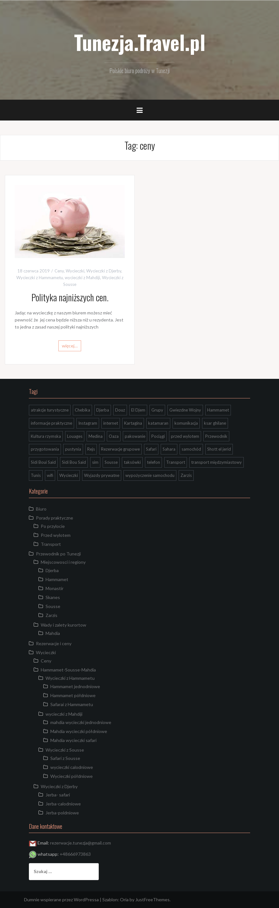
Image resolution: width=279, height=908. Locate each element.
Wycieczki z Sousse (65, 750)
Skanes (53, 597)
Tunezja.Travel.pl (139, 42)
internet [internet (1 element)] (110, 423)
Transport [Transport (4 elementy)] (175, 462)
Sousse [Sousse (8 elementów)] (111, 462)
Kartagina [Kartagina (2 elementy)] (133, 423)
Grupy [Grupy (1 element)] (157, 409)
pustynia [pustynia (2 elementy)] (73, 449)
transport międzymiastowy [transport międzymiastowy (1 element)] (216, 462)
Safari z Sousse (65, 758)
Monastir (54, 588)
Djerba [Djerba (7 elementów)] (102, 409)
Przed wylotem (56, 535)
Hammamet (57, 579)
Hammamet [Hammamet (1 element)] (218, 409)
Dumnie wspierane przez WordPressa (61, 899)
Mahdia (53, 633)
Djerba (52, 570)
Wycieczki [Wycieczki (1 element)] (68, 475)
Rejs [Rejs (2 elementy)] (91, 449)
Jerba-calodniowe (63, 803)
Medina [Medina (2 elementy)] (96, 436)
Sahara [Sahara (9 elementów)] (169, 449)
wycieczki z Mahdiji (82, 277)
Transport (51, 544)
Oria (124, 899)
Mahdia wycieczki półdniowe (78, 731)
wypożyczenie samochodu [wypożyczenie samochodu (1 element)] (149, 475)
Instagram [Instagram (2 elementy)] (87, 423)
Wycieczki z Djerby (103, 270)
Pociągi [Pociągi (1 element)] (158, 436)
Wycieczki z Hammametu (39, 277)
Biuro (41, 509)
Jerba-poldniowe (62, 812)
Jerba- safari (58, 794)
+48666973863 (75, 854)
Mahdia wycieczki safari (73, 740)
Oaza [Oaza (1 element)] (114, 436)
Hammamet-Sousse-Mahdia (68, 669)
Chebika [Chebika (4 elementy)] (82, 409)
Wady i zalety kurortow (63, 625)
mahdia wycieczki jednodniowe (80, 722)
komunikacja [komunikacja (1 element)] (186, 423)
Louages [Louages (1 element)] (74, 436)
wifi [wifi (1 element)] (50, 475)
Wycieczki (75, 270)
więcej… (70, 345)
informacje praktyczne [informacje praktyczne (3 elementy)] (51, 423)
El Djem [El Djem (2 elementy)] (138, 409)
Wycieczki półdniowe (71, 776)
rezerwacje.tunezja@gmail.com (80, 843)
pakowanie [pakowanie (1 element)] (135, 436)
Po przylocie (53, 526)
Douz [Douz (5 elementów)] (120, 409)
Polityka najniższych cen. (69, 297)
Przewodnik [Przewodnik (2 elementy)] (216, 436)
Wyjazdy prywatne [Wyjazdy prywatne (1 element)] (101, 475)
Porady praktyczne (54, 518)
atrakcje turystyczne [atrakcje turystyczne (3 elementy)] (50, 409)
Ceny (59, 270)
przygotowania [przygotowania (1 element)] (45, 449)
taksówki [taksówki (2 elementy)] (132, 462)
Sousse (53, 606)
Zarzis (51, 615)
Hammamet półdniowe (73, 695)
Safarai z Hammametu (71, 704)
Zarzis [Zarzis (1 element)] (186, 475)
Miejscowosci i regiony (63, 562)
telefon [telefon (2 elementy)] (153, 462)
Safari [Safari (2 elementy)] (151, 449)
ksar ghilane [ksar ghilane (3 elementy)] (215, 423)
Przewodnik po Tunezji (58, 553)
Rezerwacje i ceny (54, 643)
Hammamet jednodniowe (75, 686)
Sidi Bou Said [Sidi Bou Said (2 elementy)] (74, 462)
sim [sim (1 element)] (95, 462)
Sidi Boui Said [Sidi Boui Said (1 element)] (43, 462)
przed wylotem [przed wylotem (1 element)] (185, 436)
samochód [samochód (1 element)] (191, 449)
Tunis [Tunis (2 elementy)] (36, 475)
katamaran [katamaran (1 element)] (158, 423)
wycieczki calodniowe (71, 767)
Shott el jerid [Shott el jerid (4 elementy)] (219, 449)
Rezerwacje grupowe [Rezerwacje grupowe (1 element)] (120, 449)
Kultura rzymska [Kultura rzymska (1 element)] (46, 436)
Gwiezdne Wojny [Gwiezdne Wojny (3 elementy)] (185, 409)
